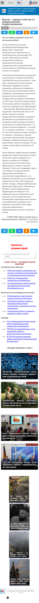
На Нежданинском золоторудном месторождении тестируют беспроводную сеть (21, 285)
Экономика (33, 354)
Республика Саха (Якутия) (32, 220)
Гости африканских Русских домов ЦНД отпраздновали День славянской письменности (21, 323)
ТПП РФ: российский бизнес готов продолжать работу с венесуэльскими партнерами (21, 331)
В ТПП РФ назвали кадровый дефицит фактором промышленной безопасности (22, 339)
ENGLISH (10, 3)
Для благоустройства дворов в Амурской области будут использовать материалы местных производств (21, 304)
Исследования (32, 383)
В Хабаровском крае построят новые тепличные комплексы (19, 297)
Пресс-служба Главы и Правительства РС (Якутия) (19, 218)
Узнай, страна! (32, 416)
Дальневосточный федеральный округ (23, 28)
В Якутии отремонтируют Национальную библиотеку (18, 279)
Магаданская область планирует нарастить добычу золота (21, 312)
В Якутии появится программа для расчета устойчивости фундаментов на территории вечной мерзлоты (22, 272)
